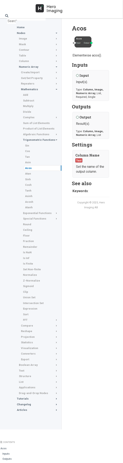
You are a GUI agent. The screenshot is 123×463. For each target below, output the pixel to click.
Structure (25, 376)
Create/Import (30, 72)
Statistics (27, 342)
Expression (30, 308)
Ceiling (27, 229)
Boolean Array (28, 364)
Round (27, 224)
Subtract (28, 100)
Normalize (30, 274)
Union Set (29, 297)
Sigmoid (28, 286)
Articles (22, 409)
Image (23, 38)
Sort (25, 314)
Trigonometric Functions (39, 139)
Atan (28, 173)
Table (22, 55)
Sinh (28, 179)
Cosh (28, 184)
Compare (27, 325)
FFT (25, 319)
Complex (28, 117)
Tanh (28, 190)
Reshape (26, 331)
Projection (28, 336)
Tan (27, 156)
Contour (24, 49)
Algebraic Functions (36, 134)
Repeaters (27, 83)
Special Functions (34, 218)
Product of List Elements (38, 128)
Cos (27, 151)
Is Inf (26, 258)
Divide (27, 111)
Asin (28, 162)
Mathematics (29, 89)
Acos (28, 168)
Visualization (29, 348)
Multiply (28, 106)
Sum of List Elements (36, 123)
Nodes (21, 33)
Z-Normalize (31, 280)
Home (21, 27)
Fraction (28, 241)
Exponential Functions (37, 213)
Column (24, 61)
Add (25, 94)
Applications (27, 387)
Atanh (29, 207)
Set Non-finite (32, 269)
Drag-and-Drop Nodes (33, 393)
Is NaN (27, 252)
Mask (22, 44)
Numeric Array (28, 66)
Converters (28, 353)
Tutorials (23, 398)
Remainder (30, 246)
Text (21, 370)
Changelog (24, 404)
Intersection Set (33, 303)
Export (25, 359)
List (21, 381)
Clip (25, 291)
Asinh (28, 196)
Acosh (29, 201)
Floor (26, 235)
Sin (27, 145)
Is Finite (28, 263)
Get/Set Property (32, 78)
